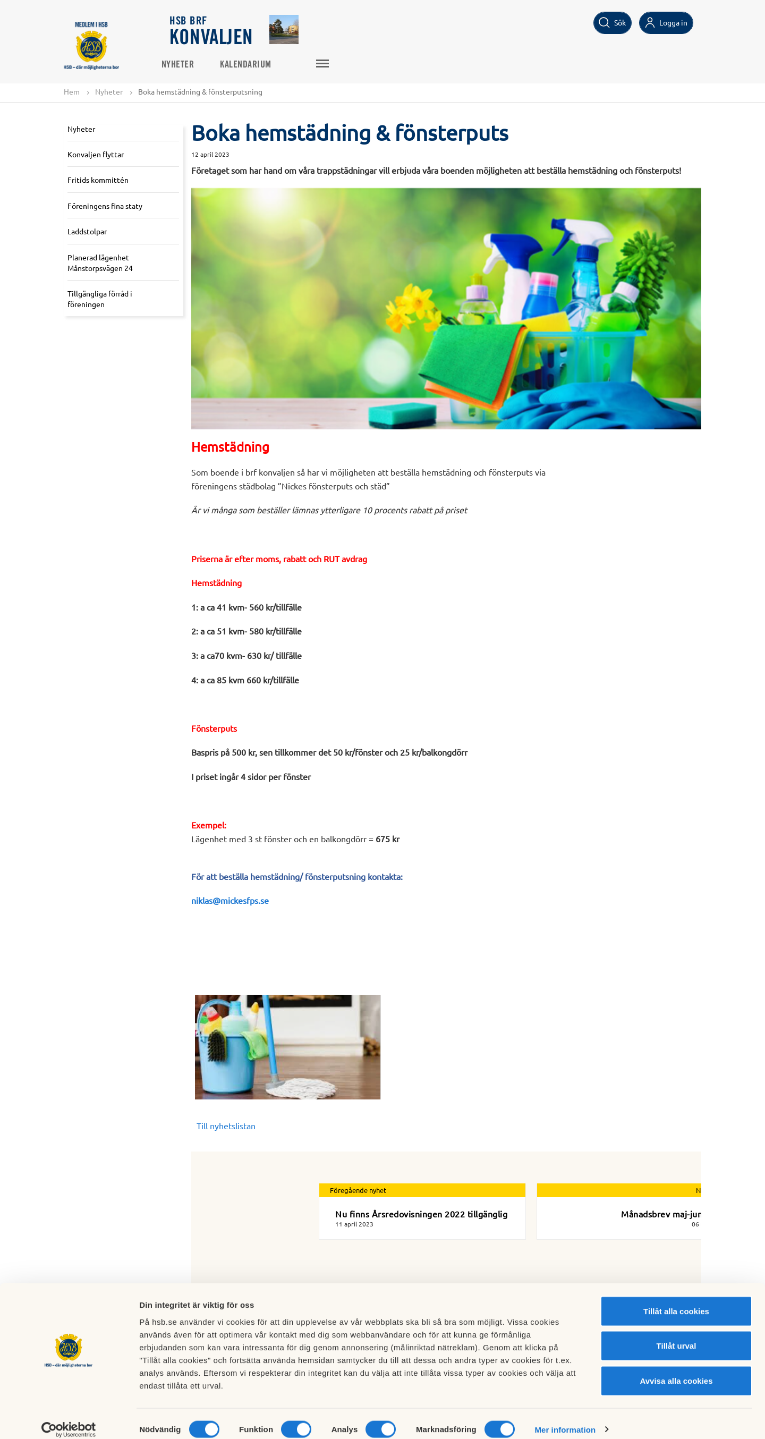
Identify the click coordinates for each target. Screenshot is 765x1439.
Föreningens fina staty (104, 205)
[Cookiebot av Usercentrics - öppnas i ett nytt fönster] (68, 1418)
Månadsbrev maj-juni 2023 (674, 1213)
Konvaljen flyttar (95, 154)
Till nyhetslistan (226, 1126)
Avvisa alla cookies (676, 1369)
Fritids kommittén (98, 180)
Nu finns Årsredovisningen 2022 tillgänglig (421, 1213)
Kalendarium (254, 64)
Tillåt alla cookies (676, 1299)
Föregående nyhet (358, 1190)
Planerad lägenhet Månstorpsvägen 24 (100, 263)
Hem (72, 91)
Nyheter (186, 64)
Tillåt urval (676, 1334)
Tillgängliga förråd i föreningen (99, 299)
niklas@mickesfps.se (230, 900)
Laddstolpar (87, 231)
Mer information (565, 1418)
